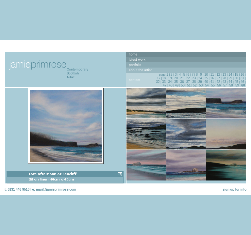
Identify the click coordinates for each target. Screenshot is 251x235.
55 (213, 85)
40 (206, 82)
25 (206, 78)
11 (212, 74)
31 (242, 78)
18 (164, 78)
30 (236, 78)
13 (224, 74)
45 (236, 82)
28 (224, 78)
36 (182, 82)
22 (188, 78)
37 (188, 82)
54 (207, 85)
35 (176, 82)
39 (200, 82)
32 (157, 82)
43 (224, 82)
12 (218, 74)
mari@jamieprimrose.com (56, 189)
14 (230, 74)
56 (219, 85)
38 (194, 82)
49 (176, 85)
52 (195, 85)
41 (212, 82)
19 (170, 78)
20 (176, 78)
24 (200, 78)
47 (164, 85)
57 (225, 85)
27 (218, 78)
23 (194, 78)
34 (170, 82)
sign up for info (234, 189)
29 (230, 78)
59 (237, 85)
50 (183, 85)
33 (164, 82)
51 (189, 85)
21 (182, 78)
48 (171, 85)
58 (231, 85)
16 (242, 74)
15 (236, 74)
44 (230, 82)
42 (218, 82)
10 (206, 74)
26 (212, 78)
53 (201, 85)
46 (242, 82)
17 (158, 78)
